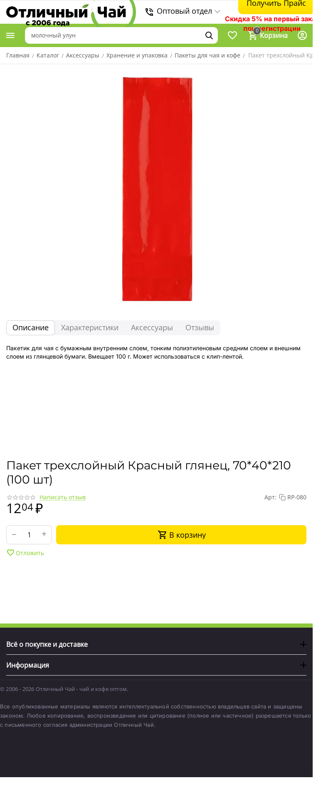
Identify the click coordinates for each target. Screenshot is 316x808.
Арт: (270, 497)
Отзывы (199, 327)
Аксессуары (152, 327)
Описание (30, 327)
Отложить (25, 553)
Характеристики (89, 327)
